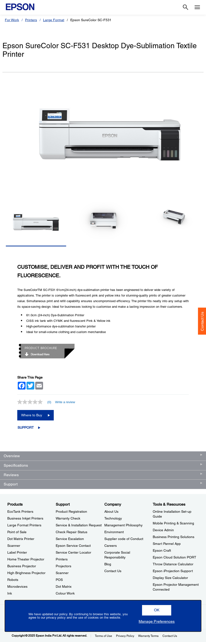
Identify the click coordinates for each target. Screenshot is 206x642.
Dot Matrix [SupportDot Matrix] (64, 586)
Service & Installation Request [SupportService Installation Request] (79, 525)
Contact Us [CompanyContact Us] (112, 571)
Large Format (53, 20)
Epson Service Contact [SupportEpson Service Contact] (73, 546)
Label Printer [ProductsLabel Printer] (17, 552)
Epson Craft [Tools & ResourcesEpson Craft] (162, 550)
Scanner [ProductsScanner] (13, 546)
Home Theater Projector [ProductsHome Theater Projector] (25, 559)
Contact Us (202, 321)
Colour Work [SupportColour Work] (65, 593)
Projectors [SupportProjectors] (63, 566)
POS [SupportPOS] (59, 580)
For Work (12, 20)
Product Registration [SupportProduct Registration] (71, 511)
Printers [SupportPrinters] (62, 559)
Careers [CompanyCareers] (110, 546)
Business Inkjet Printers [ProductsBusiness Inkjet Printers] (25, 518)
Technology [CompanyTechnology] (113, 518)
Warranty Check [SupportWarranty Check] (68, 518)
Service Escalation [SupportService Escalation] (70, 539)
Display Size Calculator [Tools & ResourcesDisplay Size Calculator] (170, 578)
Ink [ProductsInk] (9, 593)
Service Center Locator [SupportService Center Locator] (73, 552)
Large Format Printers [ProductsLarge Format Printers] (24, 525)
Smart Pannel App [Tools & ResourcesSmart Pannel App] (167, 544)
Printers (31, 20)
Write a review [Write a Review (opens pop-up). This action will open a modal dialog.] (65, 402)
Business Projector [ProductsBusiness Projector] (21, 566)
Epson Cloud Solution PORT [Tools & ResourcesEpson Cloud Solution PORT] (174, 557)
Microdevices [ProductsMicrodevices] (17, 586)
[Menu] (197, 7)
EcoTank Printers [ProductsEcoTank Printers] (20, 511)
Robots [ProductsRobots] (12, 580)
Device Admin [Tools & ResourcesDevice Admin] (163, 530)
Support (26, 427)
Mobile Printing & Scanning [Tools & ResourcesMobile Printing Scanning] (173, 523)
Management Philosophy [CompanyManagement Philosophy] (123, 525)
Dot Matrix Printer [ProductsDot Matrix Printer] (20, 539)
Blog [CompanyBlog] (107, 564)
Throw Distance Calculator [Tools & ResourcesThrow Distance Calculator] (173, 564)
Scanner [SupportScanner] (62, 573)
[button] (156, 610)
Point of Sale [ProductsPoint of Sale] (17, 532)
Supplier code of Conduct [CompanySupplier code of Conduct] (123, 539)
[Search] (185, 7)
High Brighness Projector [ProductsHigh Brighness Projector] (26, 573)
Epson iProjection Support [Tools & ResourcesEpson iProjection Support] (173, 571)
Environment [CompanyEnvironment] (114, 532)
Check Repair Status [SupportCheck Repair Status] (71, 532)
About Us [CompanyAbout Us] (111, 511)
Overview (12, 456)
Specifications (16, 465)
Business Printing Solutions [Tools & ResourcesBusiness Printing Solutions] (173, 537)
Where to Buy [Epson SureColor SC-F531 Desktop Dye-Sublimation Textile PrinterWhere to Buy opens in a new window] (31, 415)
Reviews (11, 475)
